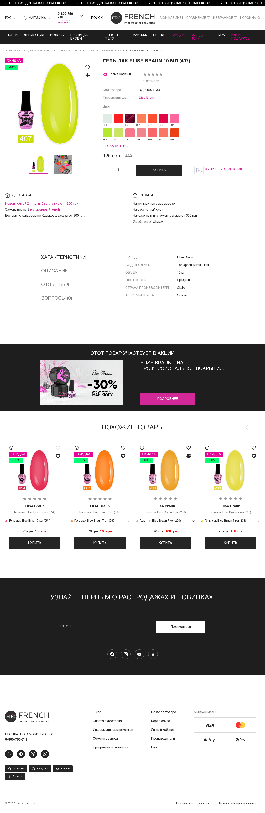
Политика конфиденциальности (237, 803)
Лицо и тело (111, 37)
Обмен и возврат (105, 739)
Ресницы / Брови (79, 37)
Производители (163, 739)
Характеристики (63, 257)
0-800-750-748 (66, 16)
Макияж (139, 35)
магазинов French (45, 209)
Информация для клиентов (113, 730)
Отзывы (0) (55, 285)
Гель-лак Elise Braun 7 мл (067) (100, 509)
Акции (179, 35)
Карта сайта (160, 721)
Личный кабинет (163, 730)
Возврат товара (163, 712)
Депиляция (34, 35)
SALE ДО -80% (197, 37)
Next (256, 427)
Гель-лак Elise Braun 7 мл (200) (165, 509)
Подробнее (167, 399)
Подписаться (180, 627)
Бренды (160, 35)
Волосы (57, 35)
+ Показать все (116, 146)
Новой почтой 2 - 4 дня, (42, 203)
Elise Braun (147, 97)
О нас (97, 712)
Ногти (12, 35)
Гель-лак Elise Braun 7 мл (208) (230, 509)
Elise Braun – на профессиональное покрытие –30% (181, 366)
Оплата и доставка (107, 721)
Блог (154, 747)
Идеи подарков (240, 37)
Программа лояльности (110, 747)
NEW (221, 35)
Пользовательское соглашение (193, 803)
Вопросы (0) (56, 298)
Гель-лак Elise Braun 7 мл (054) (34, 509)
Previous (247, 427)
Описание (54, 271)
